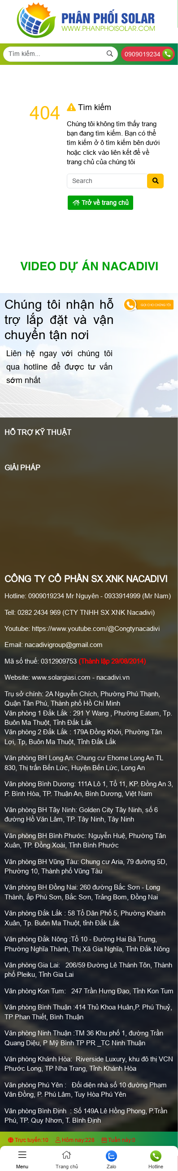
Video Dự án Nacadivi (89, 267)
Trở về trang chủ (101, 202)
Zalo (111, 1159)
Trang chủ (66, 1159)
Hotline (156, 1159)
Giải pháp (22, 468)
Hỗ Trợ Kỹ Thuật (37, 432)
